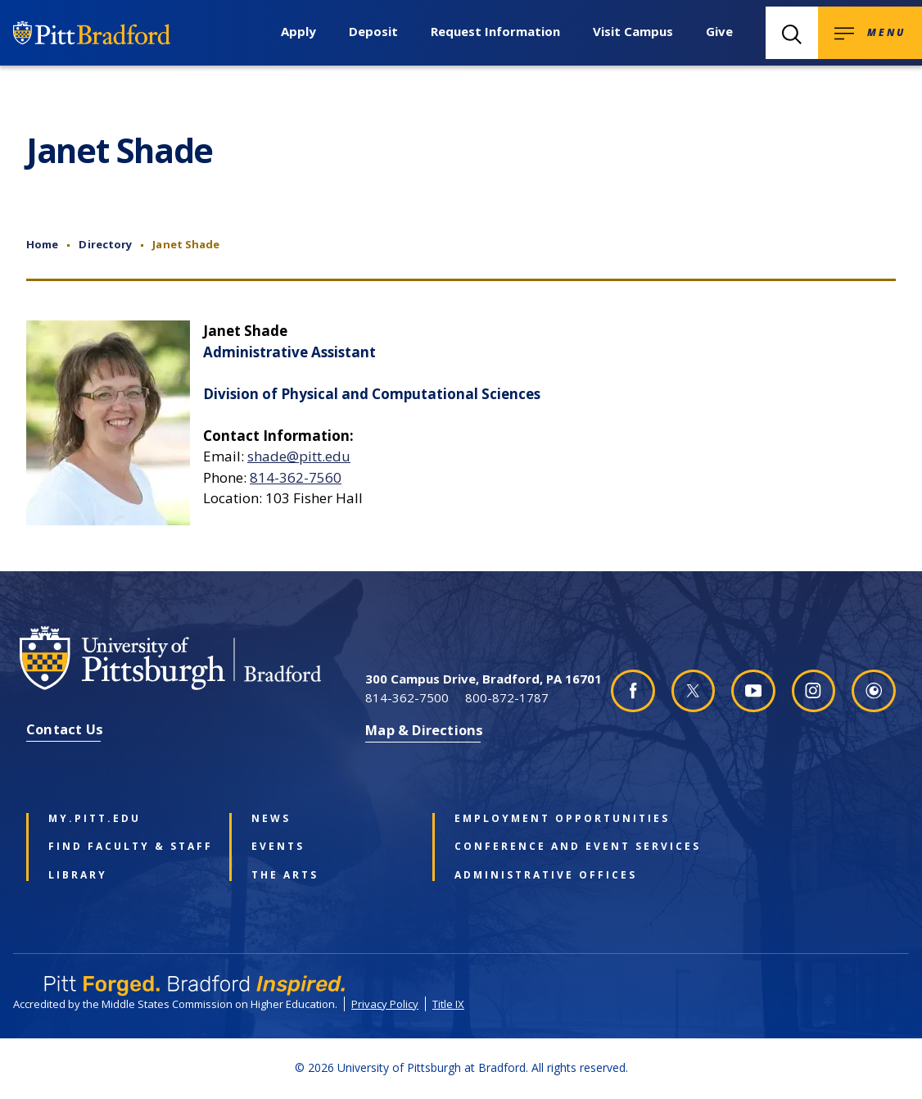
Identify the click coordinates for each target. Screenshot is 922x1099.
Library (77, 875)
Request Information (495, 31)
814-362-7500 (407, 697)
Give (719, 31)
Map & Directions (424, 729)
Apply (298, 31)
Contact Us (64, 729)
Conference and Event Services (531, 846)
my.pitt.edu (94, 818)
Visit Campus (633, 31)
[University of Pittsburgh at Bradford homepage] (190, 658)
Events (278, 846)
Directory (105, 244)
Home (42, 244)
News (271, 818)
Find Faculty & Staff (125, 846)
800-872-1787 (507, 697)
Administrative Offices (531, 875)
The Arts (285, 875)
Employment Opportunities (531, 818)
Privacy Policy (384, 1004)
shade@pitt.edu (298, 456)
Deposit (373, 31)
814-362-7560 (295, 477)
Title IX (448, 1004)
